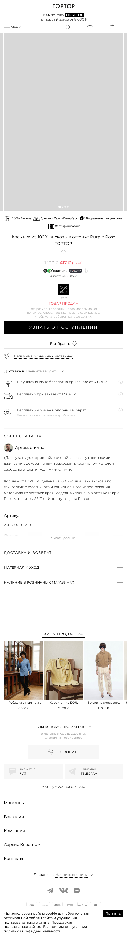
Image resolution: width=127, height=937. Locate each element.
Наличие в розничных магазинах (43, 356)
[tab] (63, 635)
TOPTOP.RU (63, 6)
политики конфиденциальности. (33, 931)
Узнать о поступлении (63, 327)
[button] (59, 206)
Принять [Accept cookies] (113, 913)
